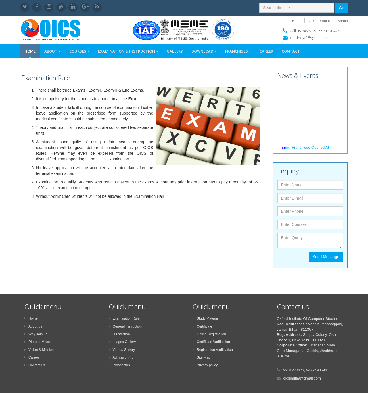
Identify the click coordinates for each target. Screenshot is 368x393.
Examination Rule (124, 318)
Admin (343, 20)
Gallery (175, 51)
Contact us (34, 365)
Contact (326, 20)
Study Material (206, 318)
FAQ (311, 20)
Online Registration (209, 334)
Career (266, 51)
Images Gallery (122, 342)
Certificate (202, 326)
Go (341, 7)
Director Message (39, 342)
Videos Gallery (122, 350)
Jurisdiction (119, 334)
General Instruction (125, 326)
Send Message (326, 256)
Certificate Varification (211, 342)
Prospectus (119, 365)
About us (33, 326)
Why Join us (35, 334)
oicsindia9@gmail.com (309, 37)
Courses (79, 51)
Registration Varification (213, 350)
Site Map (201, 357)
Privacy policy (205, 365)
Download (203, 51)
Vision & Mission (39, 350)
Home (297, 20)
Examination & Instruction (128, 51)
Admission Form (123, 357)
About (52, 51)
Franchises (238, 51)
